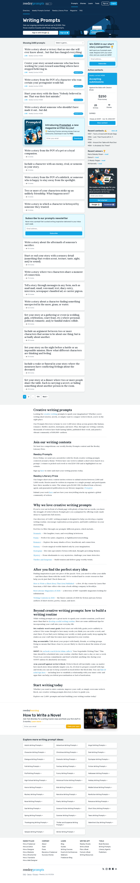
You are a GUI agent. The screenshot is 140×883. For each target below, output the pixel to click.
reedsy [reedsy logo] (33, 3)
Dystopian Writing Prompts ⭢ (98, 759)
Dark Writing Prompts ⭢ (96, 752)
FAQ (81, 11)
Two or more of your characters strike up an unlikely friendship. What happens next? (49, 192)
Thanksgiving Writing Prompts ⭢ (36, 822)
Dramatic (37, 533)
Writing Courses (66, 849)
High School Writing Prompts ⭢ (35, 780)
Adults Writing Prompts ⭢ (33, 745)
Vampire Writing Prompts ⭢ (34, 832)
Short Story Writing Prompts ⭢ (99, 808)
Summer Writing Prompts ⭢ (66, 815)
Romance (37, 542)
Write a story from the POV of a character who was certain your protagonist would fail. (52, 81)
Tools (97, 3)
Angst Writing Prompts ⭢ (97, 745)
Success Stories (48, 855)
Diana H (90, 157)
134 (38, 397)
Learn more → (37, 721)
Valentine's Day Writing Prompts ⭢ (100, 822)
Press (44, 849)
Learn (90, 3)
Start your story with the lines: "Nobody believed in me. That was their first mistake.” (52, 95)
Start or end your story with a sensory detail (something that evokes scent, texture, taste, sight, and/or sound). (52, 258)
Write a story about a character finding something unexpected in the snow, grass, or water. (52, 303)
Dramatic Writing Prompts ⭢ (66, 759)
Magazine (73, 11)
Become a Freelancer (49, 852)
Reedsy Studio (85, 844)
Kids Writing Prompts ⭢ (64, 787)
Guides (63, 847)
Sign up (105, 3)
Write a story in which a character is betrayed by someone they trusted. (51, 205)
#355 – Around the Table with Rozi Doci (102, 142)
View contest (102, 123)
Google (95, 204)
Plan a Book (84, 849)
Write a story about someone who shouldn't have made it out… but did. (51, 109)
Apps (48, 3)
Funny (36, 538)
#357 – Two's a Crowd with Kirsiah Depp (102, 134)
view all (114, 131)
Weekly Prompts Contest (41, 11)
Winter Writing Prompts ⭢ (65, 832)
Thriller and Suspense (42, 559)
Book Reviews (104, 844)
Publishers (102, 852)
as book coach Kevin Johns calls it (57, 651)
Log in (114, 3)
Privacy (35, 874)
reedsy (33, 870)
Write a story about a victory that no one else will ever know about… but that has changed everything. (53, 51)
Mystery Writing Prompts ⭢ (34, 794)
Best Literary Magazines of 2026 (46, 591)
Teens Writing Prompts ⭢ (97, 815)
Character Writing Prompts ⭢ (35, 752)
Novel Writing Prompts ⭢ (33, 801)
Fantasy (36, 546)
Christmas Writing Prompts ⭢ (67, 752)
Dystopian (37, 551)
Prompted (65, 125)
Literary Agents (104, 849)
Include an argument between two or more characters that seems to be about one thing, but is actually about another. (52, 334)
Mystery (36, 555)
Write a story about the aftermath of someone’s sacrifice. (50, 244)
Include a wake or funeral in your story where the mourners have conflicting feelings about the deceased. (52, 366)
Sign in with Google (40, 33)
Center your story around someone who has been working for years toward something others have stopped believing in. (51, 66)
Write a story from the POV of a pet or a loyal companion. (49, 152)
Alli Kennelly (92, 164)
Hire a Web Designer (30, 860)
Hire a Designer (28, 849)
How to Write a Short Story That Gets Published (53, 583)
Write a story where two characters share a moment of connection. (53, 273)
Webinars (64, 855)
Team (44, 847)
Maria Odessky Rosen (95, 154)
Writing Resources (86, 855)
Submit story (78, 56)
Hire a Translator (29, 858)
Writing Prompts (105, 847)
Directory (26, 11)
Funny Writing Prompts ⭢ (65, 773)
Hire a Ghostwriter (29, 855)
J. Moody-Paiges (94, 160)
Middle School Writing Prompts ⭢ (100, 787)
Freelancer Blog (66, 858)
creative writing (50, 414)
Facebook (109, 204)
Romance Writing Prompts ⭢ (98, 801)
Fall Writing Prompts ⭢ (32, 766)
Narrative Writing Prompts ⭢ (66, 794)
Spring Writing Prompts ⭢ (33, 815)
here (42, 471)
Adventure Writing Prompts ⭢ (67, 745)
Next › (45, 397)
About (44, 844)
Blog (62, 844)
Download (78, 138)
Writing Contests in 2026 (44, 598)
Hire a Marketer (28, 852)
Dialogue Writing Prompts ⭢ (34, 759)
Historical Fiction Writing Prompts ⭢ (69, 780)
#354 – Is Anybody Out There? (99, 146)
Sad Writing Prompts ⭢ (32, 808)
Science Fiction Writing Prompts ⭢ (68, 808)
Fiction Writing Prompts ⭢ (97, 766)
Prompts (74, 3)
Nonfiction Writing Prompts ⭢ (99, 794)
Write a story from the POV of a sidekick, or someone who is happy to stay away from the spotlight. (53, 179)
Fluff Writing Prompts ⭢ (33, 773)
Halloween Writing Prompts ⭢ (99, 773)
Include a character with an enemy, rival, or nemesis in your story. (53, 165)
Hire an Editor (28, 847)
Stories (83, 3)
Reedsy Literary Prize (60, 11)
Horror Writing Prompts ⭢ (33, 787)
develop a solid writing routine (62, 621)
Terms (29, 874)
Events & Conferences (69, 852)
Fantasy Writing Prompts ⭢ (66, 766)
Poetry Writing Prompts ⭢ (65, 801)
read (106, 154)
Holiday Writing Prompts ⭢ (97, 780)
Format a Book (85, 852)
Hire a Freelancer (29, 844)
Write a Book (84, 847)
